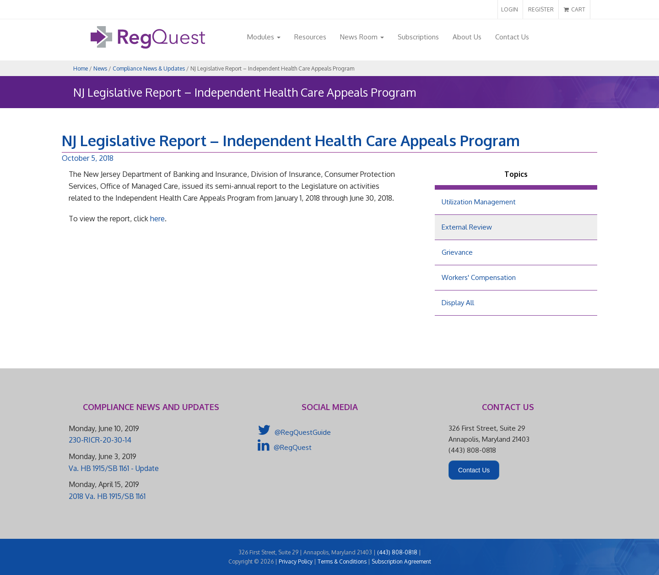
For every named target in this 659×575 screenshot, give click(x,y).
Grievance (457, 252)
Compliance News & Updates (149, 68)
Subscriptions (418, 37)
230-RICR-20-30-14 (100, 439)
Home (80, 68)
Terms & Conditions (342, 561)
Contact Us (512, 37)
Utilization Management (479, 201)
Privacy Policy (296, 561)
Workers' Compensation (479, 277)
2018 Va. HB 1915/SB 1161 (107, 496)
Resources (310, 37)
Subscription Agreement (401, 561)
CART (574, 9)
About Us (467, 37)
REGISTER (541, 9)
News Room (362, 37)
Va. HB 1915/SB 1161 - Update (114, 468)
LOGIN (509, 9)
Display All (458, 302)
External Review (467, 227)
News (100, 68)
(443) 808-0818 (397, 552)
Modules (264, 37)
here (157, 218)
